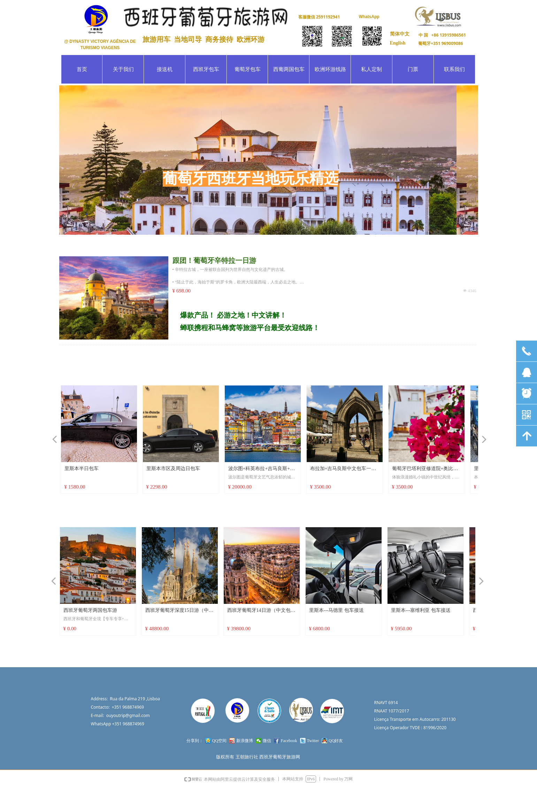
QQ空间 (219, 740)
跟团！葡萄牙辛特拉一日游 (214, 260)
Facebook (289, 740)
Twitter (313, 740)
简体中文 (399, 34)
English (398, 43)
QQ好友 (336, 740)
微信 (267, 740)
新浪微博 (244, 740)
